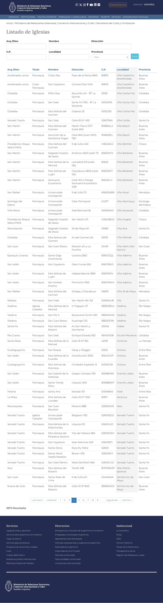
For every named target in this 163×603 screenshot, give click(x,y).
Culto (8, 551)
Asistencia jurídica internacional (21, 559)
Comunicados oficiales (135, 17)
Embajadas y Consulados (72, 17)
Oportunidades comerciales (68, 559)
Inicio (9, 23)
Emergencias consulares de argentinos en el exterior (79, 530)
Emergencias (118, 5)
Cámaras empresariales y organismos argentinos (77, 543)
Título (35, 69)
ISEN (118, 539)
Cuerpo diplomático (15, 555)
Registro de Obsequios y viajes (130, 555)
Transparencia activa (125, 551)
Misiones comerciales (65, 555)
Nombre (54, 41)
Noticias (116, 17)
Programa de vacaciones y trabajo (21, 547)
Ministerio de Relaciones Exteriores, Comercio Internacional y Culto (54, 23)
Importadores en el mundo (67, 551)
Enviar (135, 56)
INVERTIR (105, 17)
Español (149, 4)
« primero (37, 500)
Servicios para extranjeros (18, 543)
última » (127, 500)
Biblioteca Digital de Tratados (20, 563)
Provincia (97, 51)
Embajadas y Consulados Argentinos (72, 534)
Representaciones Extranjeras (68, 539)
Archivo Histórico (124, 543)
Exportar (93, 17)
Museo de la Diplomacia (127, 547)
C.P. (8, 51)
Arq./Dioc (12, 41)
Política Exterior (47, 17)
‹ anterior (51, 500)
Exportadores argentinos (66, 547)
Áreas (119, 534)
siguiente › (112, 500)
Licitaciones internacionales (68, 563)
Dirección (97, 41)
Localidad (55, 51)
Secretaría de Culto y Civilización (115, 23)
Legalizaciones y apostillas (18, 530)
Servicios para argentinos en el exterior (24, 534)
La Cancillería (122, 530)
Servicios (14, 17)
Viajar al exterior (13, 539)
